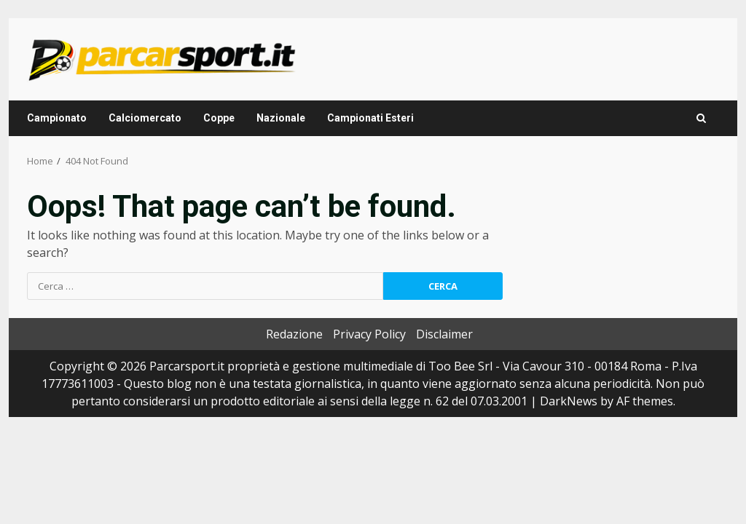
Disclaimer (444, 334)
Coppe (219, 118)
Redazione (294, 334)
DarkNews (568, 401)
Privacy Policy (369, 334)
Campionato (57, 118)
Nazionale (280, 118)
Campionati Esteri (370, 118)
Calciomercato (145, 118)
